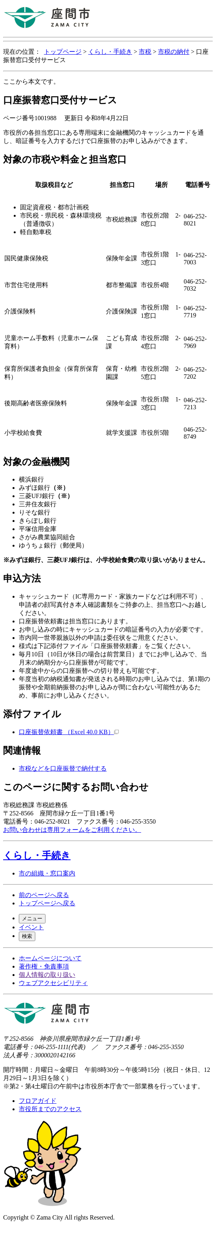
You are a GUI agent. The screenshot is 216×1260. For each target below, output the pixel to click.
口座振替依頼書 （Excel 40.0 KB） (69, 732)
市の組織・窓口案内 (47, 873)
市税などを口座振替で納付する (63, 768)
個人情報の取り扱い (47, 974)
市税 (145, 51)
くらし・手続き (110, 51)
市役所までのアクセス (50, 1109)
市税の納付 (173, 51)
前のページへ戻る (44, 895)
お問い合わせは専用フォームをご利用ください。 (72, 829)
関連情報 (22, 750)
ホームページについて (50, 958)
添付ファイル (32, 714)
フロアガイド (37, 1100)
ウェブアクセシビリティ (53, 983)
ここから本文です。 (31, 81)
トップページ (63, 51)
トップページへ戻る (47, 903)
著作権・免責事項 (44, 966)
